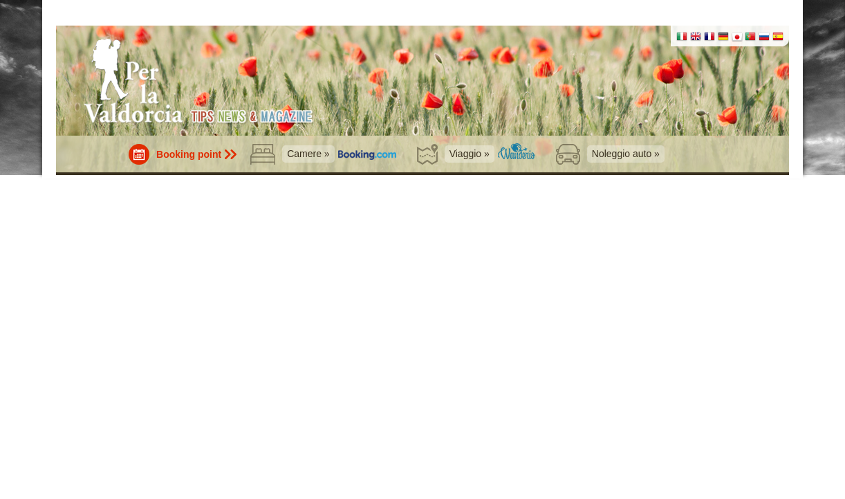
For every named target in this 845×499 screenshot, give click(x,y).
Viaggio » (469, 153)
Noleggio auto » (626, 153)
